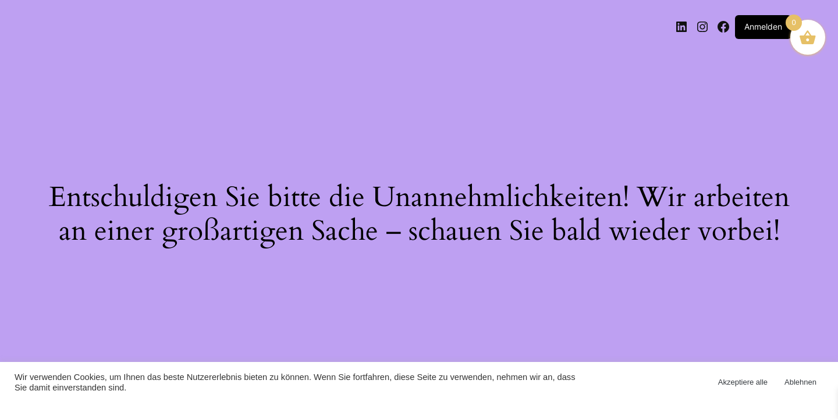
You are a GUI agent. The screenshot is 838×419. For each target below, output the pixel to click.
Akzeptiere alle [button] (743, 382)
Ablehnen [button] (800, 382)
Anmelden (763, 26)
